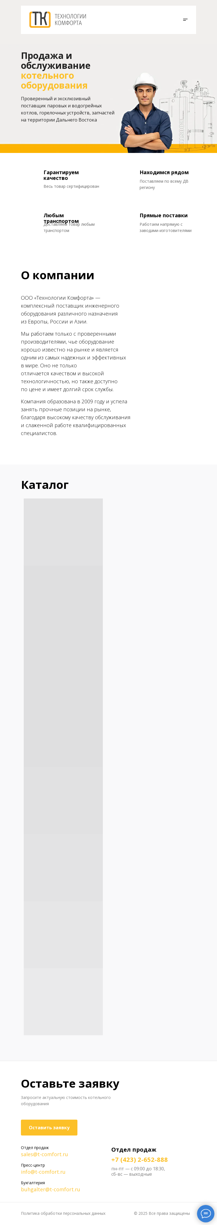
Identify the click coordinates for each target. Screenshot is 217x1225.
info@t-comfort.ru (43, 1171)
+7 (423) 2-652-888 (139, 1159)
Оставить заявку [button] (49, 1127)
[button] (184, 20)
